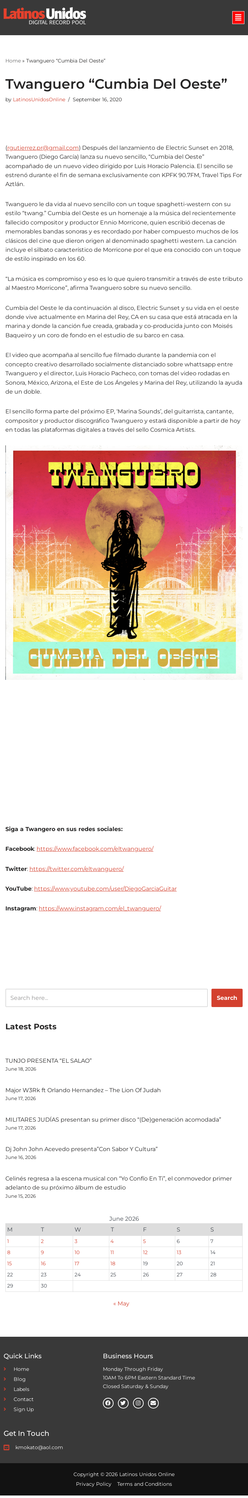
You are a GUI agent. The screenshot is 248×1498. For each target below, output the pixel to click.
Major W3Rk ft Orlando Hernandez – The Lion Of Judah (83, 1092)
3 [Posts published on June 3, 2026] (76, 1243)
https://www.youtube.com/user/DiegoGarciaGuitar (105, 890)
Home (13, 61)
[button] (238, 17)
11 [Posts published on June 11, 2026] (112, 1255)
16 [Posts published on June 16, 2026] (43, 1266)
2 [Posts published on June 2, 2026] (42, 1243)
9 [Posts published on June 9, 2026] (42, 1255)
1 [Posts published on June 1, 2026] (8, 1243)
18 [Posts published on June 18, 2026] (112, 1266)
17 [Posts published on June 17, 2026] (77, 1266)
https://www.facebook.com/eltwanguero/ (95, 850)
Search (227, 1000)
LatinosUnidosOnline (39, 100)
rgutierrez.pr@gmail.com (43, 147)
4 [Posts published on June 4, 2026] (112, 1243)
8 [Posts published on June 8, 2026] (8, 1255)
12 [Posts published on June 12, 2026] (145, 1255)
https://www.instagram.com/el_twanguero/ (100, 910)
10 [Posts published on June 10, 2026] (77, 1255)
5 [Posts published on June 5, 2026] (144, 1243)
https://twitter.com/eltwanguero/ (76, 870)
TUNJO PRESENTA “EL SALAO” (48, 1062)
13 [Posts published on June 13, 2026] (179, 1255)
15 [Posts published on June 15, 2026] (9, 1266)
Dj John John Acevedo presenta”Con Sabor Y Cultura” (81, 1151)
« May (121, 1306)
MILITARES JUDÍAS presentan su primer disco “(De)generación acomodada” (113, 1121)
